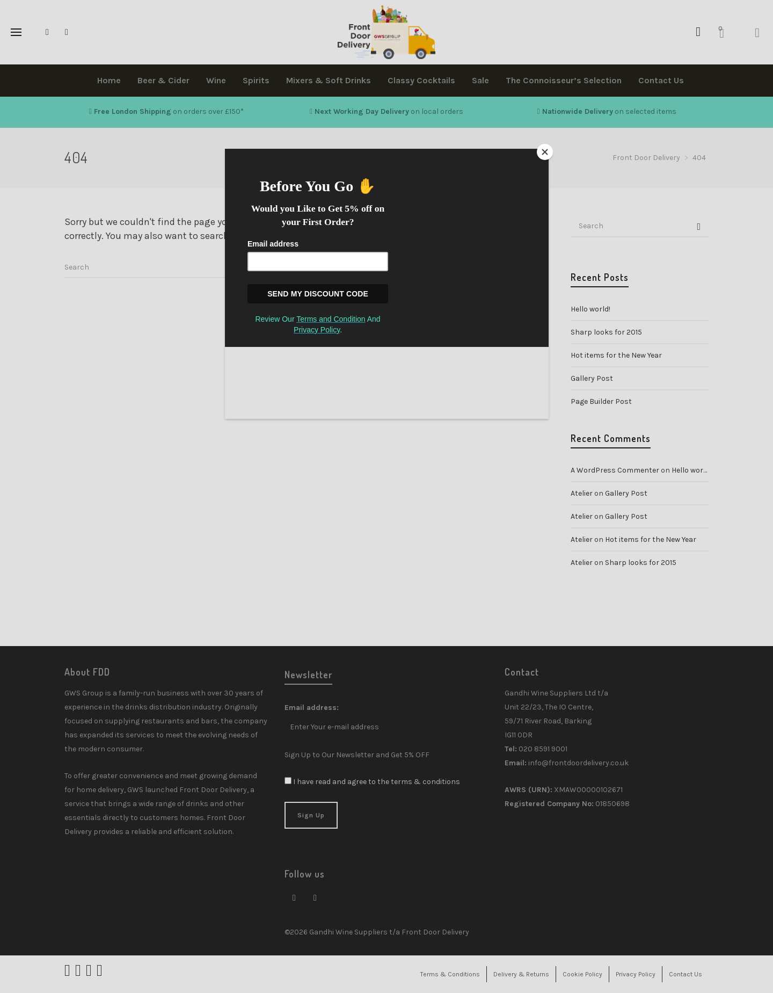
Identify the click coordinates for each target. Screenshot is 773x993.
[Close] (546, 151)
